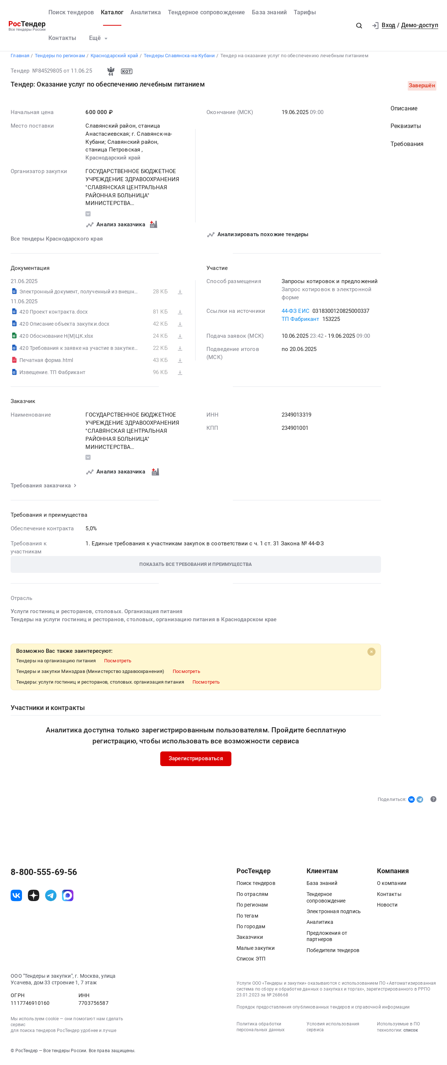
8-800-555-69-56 (44, 875)
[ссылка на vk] (16, 898)
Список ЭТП (251, 962)
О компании (392, 886)
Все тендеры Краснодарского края (57, 241)
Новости (387, 908)
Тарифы (305, 12)
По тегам (247, 919)
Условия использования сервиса (333, 1029)
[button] (359, 25)
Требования (407, 147)
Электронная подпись (334, 914)
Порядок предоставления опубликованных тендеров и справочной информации (323, 1010)
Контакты (62, 38)
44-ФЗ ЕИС (295, 313)
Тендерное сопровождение (206, 12)
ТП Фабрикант (300, 321)
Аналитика (146, 12)
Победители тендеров (333, 953)
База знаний (269, 12)
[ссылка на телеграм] (50, 898)
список (410, 1033)
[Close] (371, 655)
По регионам (252, 908)
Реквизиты (406, 129)
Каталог (112, 12)
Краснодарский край (113, 160)
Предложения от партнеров (327, 939)
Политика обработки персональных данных (261, 1029)
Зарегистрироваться (196, 761)
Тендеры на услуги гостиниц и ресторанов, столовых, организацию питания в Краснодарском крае (143, 622)
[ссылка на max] (67, 898)
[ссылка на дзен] (33, 898)
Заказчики (250, 940)
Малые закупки (256, 951)
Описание (404, 111)
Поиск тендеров (71, 12)
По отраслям (252, 897)
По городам (251, 929)
